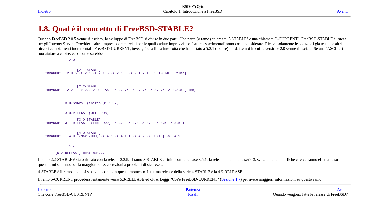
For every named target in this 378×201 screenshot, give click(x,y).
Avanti (342, 11)
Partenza (193, 189)
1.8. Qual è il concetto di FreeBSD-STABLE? (115, 28)
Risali (193, 194)
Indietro (44, 11)
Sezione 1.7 (231, 179)
